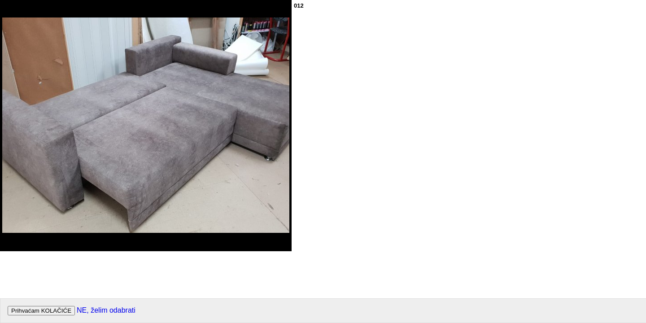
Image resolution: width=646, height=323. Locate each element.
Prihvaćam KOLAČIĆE (41, 310)
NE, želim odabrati (106, 310)
